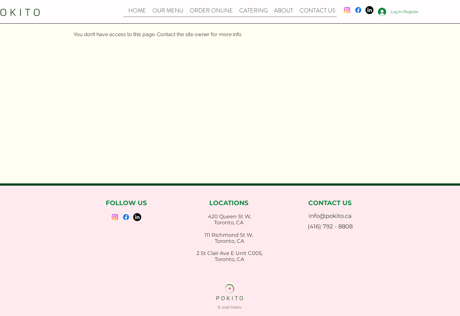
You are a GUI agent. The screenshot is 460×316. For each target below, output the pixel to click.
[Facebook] (358, 10)
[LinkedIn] (369, 10)
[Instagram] (347, 10)
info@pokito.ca (330, 216)
